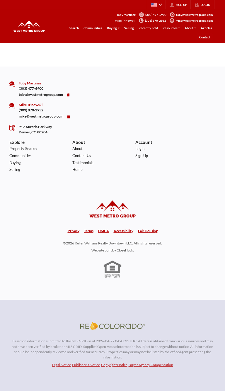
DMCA (103, 231)
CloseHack (125, 250)
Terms (88, 231)
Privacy (73, 231)
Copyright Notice (114, 365)
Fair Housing (148, 231)
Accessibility (123, 231)
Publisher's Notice (86, 365)
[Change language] (156, 4)
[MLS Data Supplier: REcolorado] (112, 325)
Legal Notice (61, 365)
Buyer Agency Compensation (151, 365)
